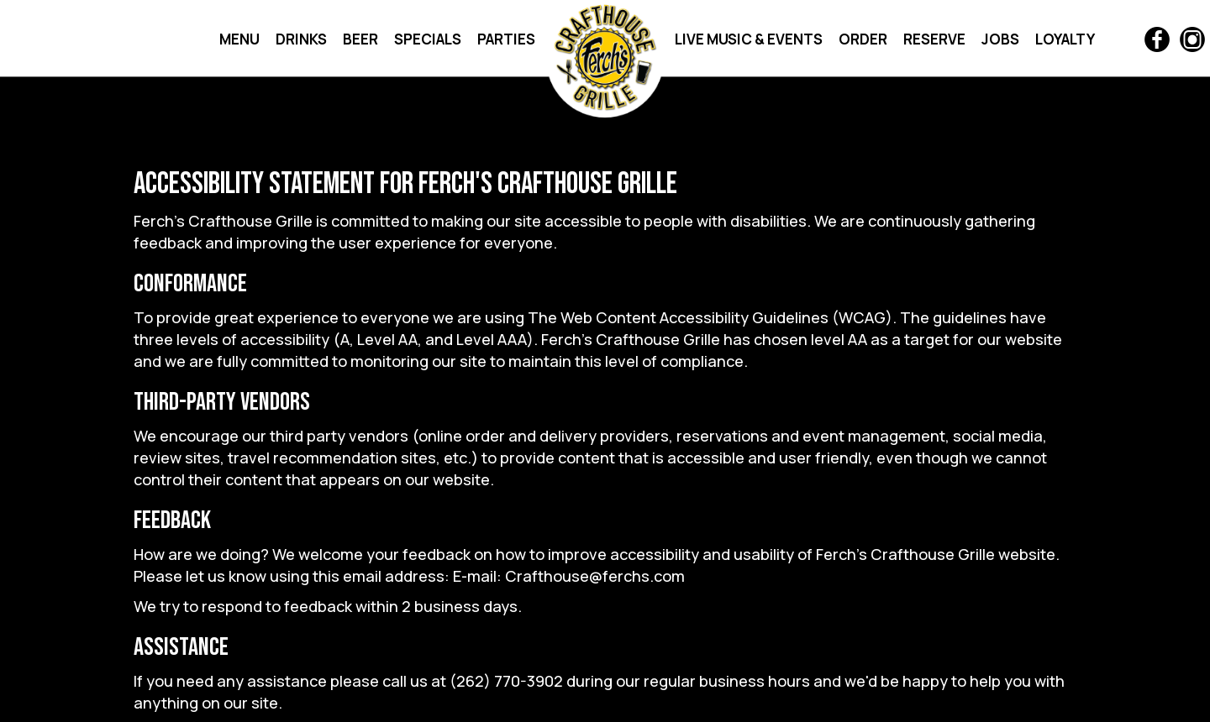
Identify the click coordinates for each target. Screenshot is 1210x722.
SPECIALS (429, 39)
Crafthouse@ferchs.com (595, 576)
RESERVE (935, 39)
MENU (240, 39)
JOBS (1001, 39)
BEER (362, 39)
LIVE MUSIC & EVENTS (750, 39)
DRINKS (302, 39)
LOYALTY (1065, 39)
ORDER (864, 39)
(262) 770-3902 (506, 681)
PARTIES (506, 39)
